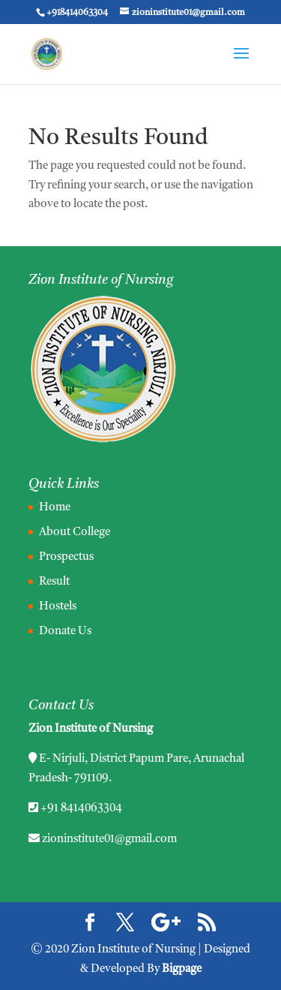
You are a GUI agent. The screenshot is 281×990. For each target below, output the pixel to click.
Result (54, 582)
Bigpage (182, 969)
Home (54, 507)
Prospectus (66, 557)
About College (74, 532)
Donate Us (65, 631)
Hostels (57, 606)
